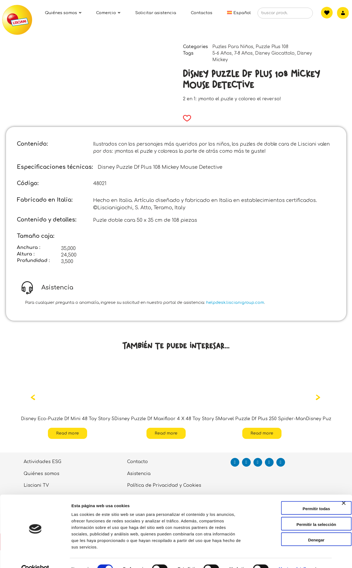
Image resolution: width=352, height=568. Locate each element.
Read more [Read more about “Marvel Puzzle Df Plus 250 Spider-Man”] (261, 433)
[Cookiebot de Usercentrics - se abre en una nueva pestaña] (35, 557)
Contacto (137, 461)
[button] (185, 118)
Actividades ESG (42, 461)
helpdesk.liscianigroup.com (235, 302)
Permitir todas (293, 497)
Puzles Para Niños (232, 46)
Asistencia (139, 473)
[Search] (300, 14)
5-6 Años (222, 53)
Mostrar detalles (295, 557)
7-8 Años (243, 53)
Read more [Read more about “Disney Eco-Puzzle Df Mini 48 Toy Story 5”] (67, 433)
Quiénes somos (41, 473)
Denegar (292, 528)
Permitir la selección (293, 512)
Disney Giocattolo (275, 53)
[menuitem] (238, 13)
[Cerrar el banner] (343, 496)
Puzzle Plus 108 (272, 46)
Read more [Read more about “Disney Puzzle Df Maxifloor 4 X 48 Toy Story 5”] (166, 433)
